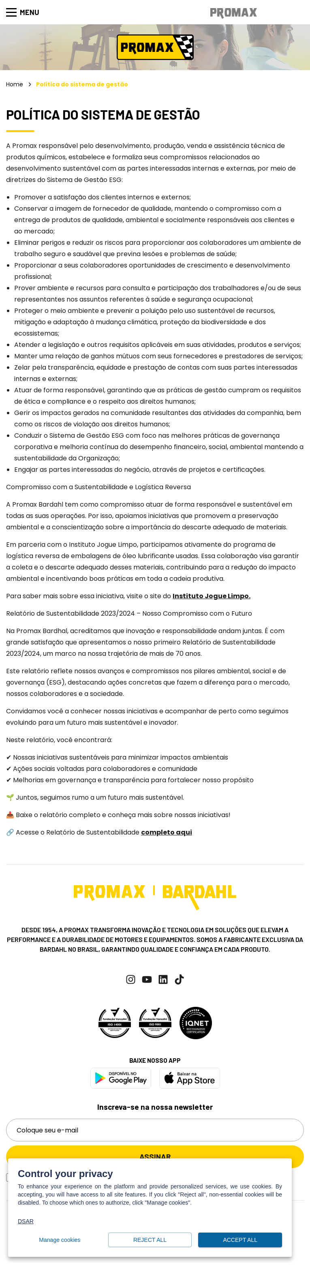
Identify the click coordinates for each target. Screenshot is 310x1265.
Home (14, 84)
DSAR (26, 1221)
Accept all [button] (240, 1240)
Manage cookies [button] (60, 1240)
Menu (22, 12)
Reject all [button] (150, 1240)
